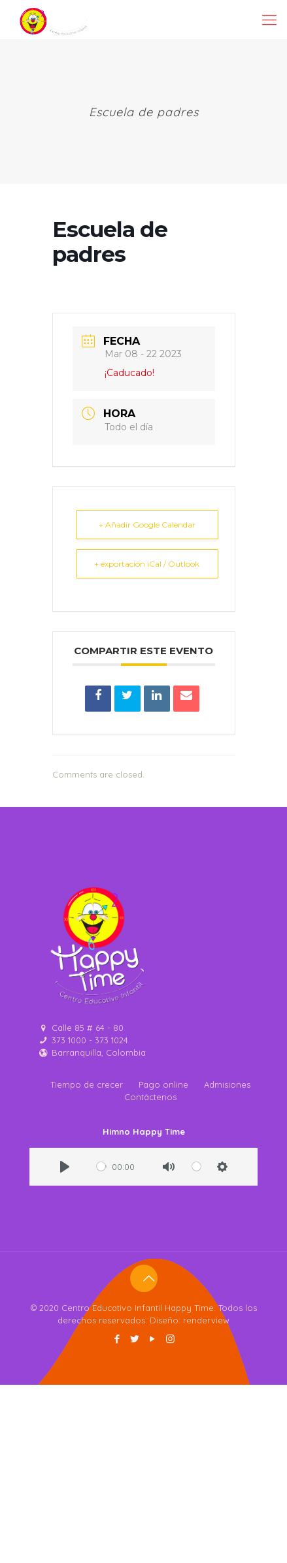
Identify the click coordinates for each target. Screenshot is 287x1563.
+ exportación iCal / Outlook (146, 564)
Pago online (163, 1084)
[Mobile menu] (269, 19)
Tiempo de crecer (86, 1084)
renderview (206, 1320)
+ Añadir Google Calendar (147, 524)
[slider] (102, 1166)
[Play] (64, 1166)
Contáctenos (150, 1097)
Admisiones (227, 1084)
